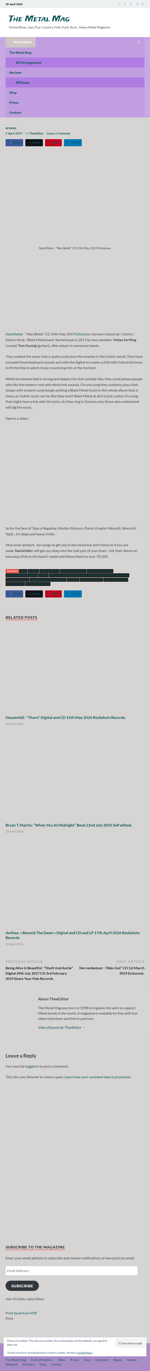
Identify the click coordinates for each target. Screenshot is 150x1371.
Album (33, 571)
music (43, 575)
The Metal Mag (39, 19)
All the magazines (28, 62)
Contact (15, 112)
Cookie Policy (85, 1352)
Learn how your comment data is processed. (97, 1077)
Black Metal (49, 571)
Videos (132, 1360)
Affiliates (23, 82)
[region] (75, 1160)
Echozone (82, 334)
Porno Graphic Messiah (48, 579)
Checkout (102, 1360)
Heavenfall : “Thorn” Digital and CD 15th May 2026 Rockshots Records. (66, 717)
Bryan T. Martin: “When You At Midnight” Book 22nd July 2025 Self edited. (69, 825)
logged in (32, 1066)
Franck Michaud (73, 571)
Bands (118, 1360)
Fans (87, 1360)
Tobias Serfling (115, 579)
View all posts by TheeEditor (62, 1027)
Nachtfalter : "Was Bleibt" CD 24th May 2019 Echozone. (89, 575)
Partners (29, 1364)
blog (43, 1364)
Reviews (15, 72)
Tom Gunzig (15, 584)
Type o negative (37, 584)
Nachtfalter (14, 334)
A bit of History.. (42, 1360)
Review (73, 579)
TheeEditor (36, 133)
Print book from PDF (21, 1313)
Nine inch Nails (17, 579)
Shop (13, 92)
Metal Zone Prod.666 (22, 575)
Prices (13, 102)
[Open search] (139, 42)
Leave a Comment (58, 133)
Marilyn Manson (100, 571)
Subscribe (22, 1285)
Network (12, 1364)
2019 (23, 571)
